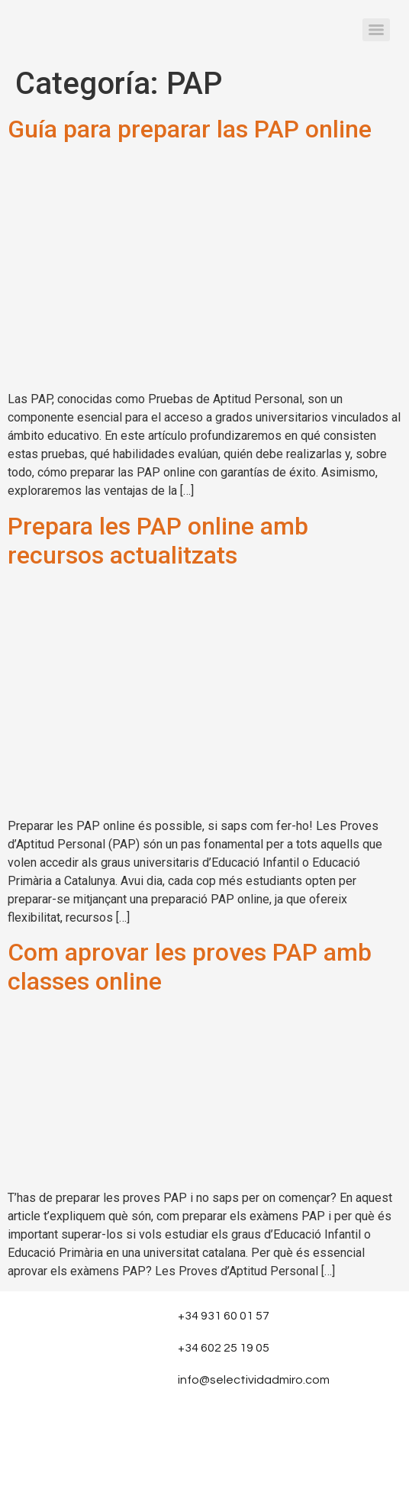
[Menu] (376, 29)
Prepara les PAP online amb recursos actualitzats (158, 541)
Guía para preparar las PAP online (190, 129)
